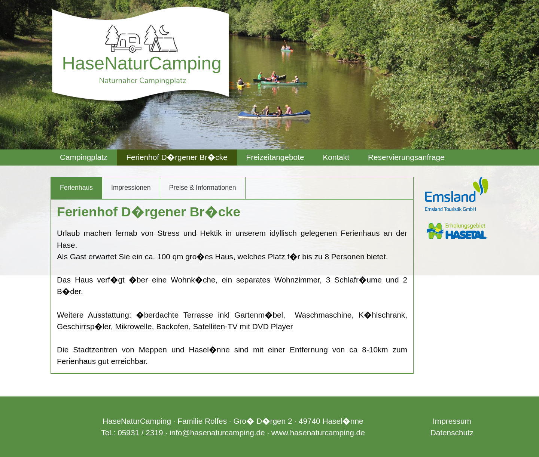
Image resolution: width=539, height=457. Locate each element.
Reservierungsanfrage (406, 157)
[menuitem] (84, 157)
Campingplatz (83, 157)
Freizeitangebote (275, 157)
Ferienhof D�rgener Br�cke (176, 157)
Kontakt (336, 157)
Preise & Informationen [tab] (202, 187)
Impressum (452, 421)
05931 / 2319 (140, 432)
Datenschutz (452, 432)
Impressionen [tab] (131, 187)
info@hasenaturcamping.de (217, 432)
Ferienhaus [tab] (76, 187)
